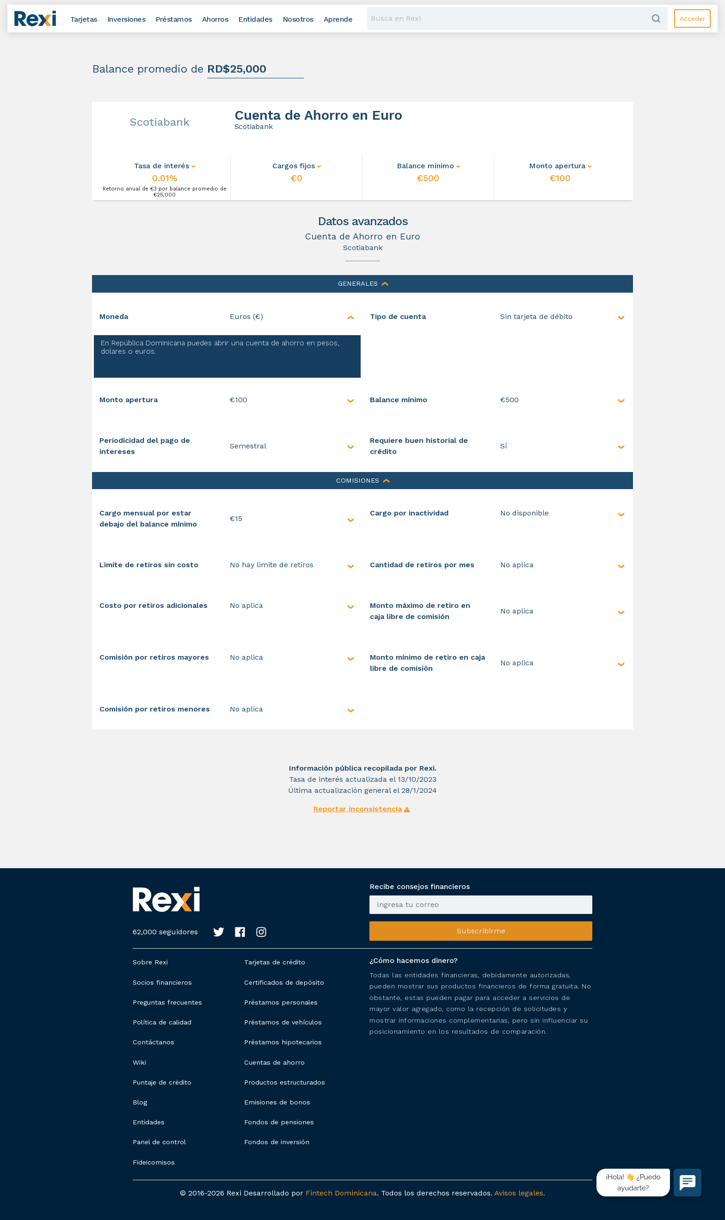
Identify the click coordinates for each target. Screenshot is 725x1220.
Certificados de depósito (284, 982)
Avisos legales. (519, 1193)
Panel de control (159, 1142)
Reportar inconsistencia (357, 808)
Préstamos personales (281, 1002)
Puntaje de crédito (162, 1082)
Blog (140, 1102)
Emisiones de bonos (277, 1102)
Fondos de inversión (276, 1142)
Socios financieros (162, 982)
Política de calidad (162, 1022)
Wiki (139, 1062)
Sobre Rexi (150, 962)
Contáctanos (153, 1042)
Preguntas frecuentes (167, 1002)
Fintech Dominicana (341, 1193)
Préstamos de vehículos (283, 1022)
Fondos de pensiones (279, 1122)
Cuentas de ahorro (274, 1062)
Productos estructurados (284, 1082)
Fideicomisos (154, 1162)
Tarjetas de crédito (274, 962)
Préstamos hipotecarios (283, 1042)
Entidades (149, 1122)
